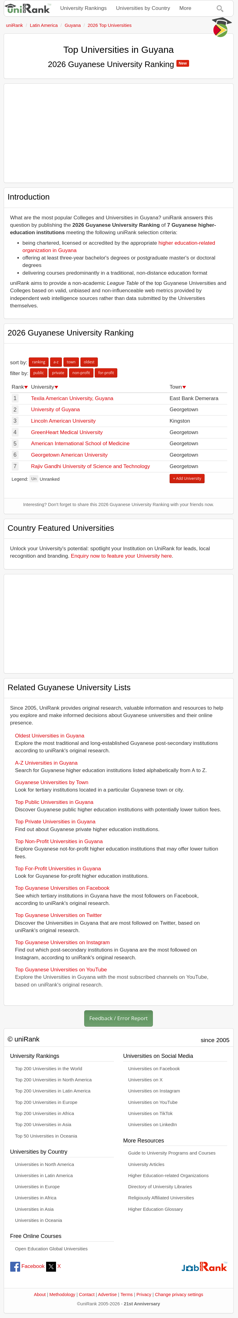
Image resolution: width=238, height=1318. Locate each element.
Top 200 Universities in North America (53, 1079)
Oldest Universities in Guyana (49, 736)
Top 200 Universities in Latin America (53, 1090)
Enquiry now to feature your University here (121, 556)
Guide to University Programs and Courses (171, 1153)
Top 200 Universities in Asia (43, 1124)
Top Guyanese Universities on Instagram (62, 942)
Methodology (63, 1294)
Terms (126, 1294)
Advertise (107, 1294)
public (38, 372)
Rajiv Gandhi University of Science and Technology (90, 466)
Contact (86, 1294)
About (39, 1294)
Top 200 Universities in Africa (44, 1113)
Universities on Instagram (154, 1090)
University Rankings (83, 8)
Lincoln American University (63, 421)
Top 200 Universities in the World (48, 1068)
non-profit (81, 372)
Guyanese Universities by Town (52, 782)
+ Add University (187, 478)
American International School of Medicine (80, 443)
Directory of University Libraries (160, 1186)
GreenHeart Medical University (66, 432)
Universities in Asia (34, 1209)
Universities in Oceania (38, 1220)
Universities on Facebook (154, 1068)
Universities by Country (143, 8)
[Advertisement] (118, 133)
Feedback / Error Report (118, 1018)
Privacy (143, 1294)
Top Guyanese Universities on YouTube (61, 970)
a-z (56, 362)
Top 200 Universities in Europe (46, 1102)
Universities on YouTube (153, 1102)
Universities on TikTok (150, 1113)
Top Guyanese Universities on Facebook (62, 888)
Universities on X (145, 1079)
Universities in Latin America (44, 1175)
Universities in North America (44, 1164)
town (71, 362)
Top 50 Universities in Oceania (46, 1136)
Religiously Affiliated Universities (161, 1197)
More (186, 8)
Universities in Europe (37, 1186)
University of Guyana (55, 409)
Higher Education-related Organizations (168, 1175)
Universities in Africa (36, 1197)
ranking (38, 362)
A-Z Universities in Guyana (46, 763)
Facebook (27, 1266)
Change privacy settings (179, 1294)
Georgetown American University (69, 455)
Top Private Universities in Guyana (55, 822)
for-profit (106, 372)
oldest (89, 362)
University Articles (146, 1164)
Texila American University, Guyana (72, 398)
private (58, 372)
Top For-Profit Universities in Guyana (58, 869)
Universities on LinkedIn (152, 1124)
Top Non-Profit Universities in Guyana (59, 841)
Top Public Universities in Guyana (54, 802)
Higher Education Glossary (155, 1209)
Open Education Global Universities (51, 1248)
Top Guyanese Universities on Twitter (58, 915)
